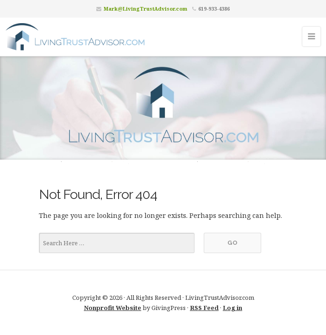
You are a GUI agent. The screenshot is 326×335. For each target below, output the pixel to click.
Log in (232, 308)
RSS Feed (204, 308)
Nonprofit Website (112, 308)
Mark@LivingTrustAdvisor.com (145, 8)
